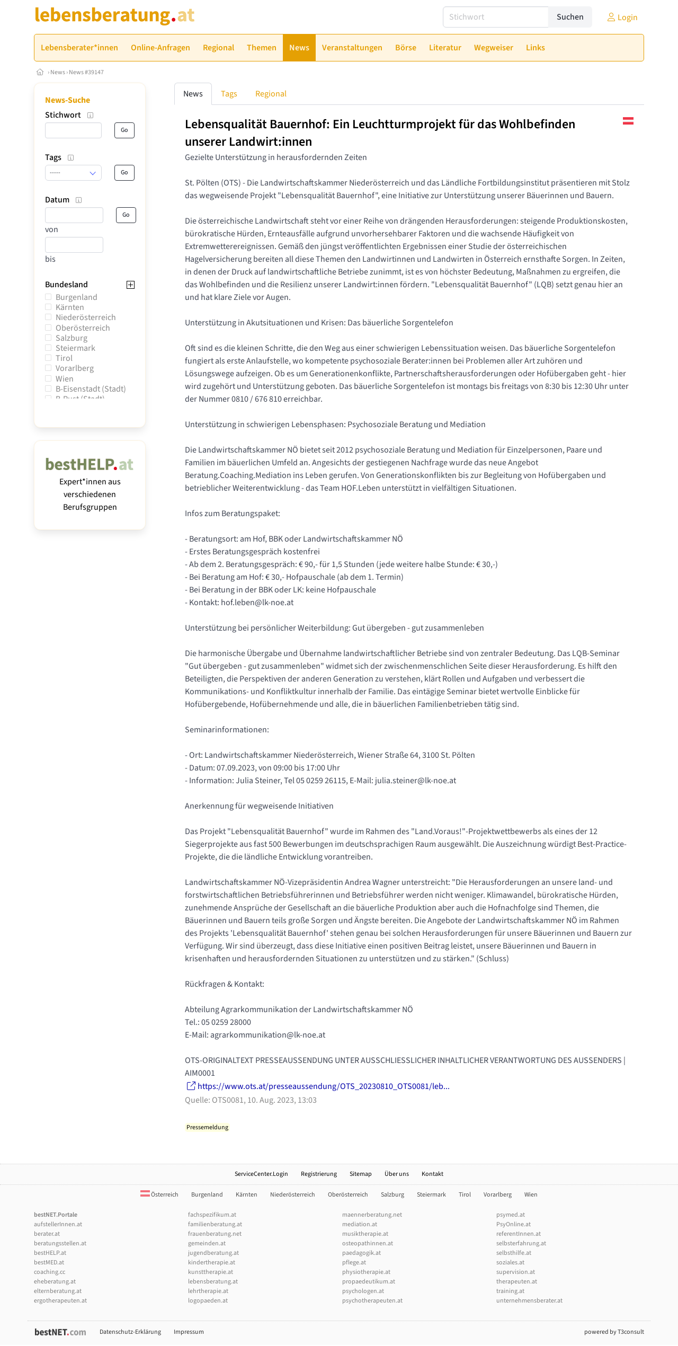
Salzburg (71, 338)
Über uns (397, 1174)
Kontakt (432, 1174)
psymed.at (510, 1214)
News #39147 (86, 72)
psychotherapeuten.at (372, 1300)
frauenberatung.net (215, 1233)
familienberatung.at (215, 1224)
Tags (229, 94)
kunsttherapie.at (210, 1272)
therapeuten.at (516, 1281)
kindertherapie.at (211, 1262)
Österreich (159, 1194)
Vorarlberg (75, 368)
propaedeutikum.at (368, 1281)
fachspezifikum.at (212, 1214)
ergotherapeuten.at (60, 1300)
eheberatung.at (55, 1281)
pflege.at (354, 1262)
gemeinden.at (207, 1243)
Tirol (64, 358)
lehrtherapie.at (208, 1291)
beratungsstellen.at (60, 1243)
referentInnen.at (518, 1233)
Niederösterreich (86, 317)
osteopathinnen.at (367, 1243)
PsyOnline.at (513, 1224)
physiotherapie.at (366, 1272)
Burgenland (76, 297)
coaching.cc (49, 1272)
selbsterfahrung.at (521, 1243)
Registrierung (319, 1174)
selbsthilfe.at (513, 1253)
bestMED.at (49, 1262)
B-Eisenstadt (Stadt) (91, 389)
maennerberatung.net (372, 1214)
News (57, 72)
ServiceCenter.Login (261, 1174)
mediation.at (359, 1224)
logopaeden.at (208, 1300)
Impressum (189, 1331)
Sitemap (361, 1174)
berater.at (47, 1233)
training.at (510, 1291)
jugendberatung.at (213, 1253)
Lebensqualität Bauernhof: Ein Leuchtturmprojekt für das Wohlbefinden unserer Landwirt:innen (380, 133)
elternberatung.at (58, 1291)
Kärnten (70, 307)
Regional (271, 94)
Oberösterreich (83, 328)
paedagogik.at (361, 1253)
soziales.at (510, 1262)
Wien (65, 379)
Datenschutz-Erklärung (130, 1331)
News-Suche (67, 100)
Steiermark (75, 348)
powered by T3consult (614, 1331)
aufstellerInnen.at (58, 1224)
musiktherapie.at (365, 1233)
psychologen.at (363, 1291)
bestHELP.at (50, 1253)
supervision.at (515, 1272)
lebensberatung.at (213, 1281)
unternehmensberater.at (529, 1300)
